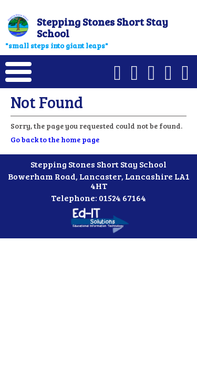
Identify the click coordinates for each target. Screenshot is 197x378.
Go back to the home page (55, 139)
